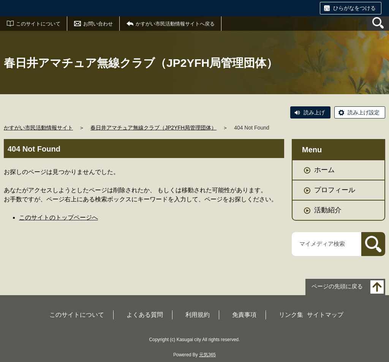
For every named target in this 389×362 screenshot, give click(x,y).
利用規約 (197, 314)
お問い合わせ (98, 24)
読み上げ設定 (364, 112)
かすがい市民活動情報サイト (38, 128)
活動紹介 (328, 210)
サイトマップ (325, 314)
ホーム (324, 170)
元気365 (207, 354)
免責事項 (244, 314)
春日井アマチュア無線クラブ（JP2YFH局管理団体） (153, 128)
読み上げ (314, 112)
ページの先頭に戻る (337, 286)
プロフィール (334, 190)
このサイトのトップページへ (58, 217)
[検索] (373, 244)
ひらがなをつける (354, 8)
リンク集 (291, 314)
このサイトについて (38, 24)
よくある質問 (145, 314)
